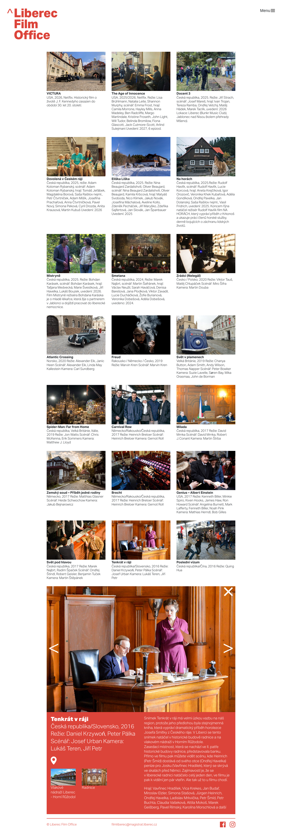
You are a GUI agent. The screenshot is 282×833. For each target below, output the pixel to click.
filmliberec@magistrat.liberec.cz (134, 824)
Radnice (94, 779)
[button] (62, 649)
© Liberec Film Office (62, 824)
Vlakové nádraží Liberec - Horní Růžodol (63, 784)
